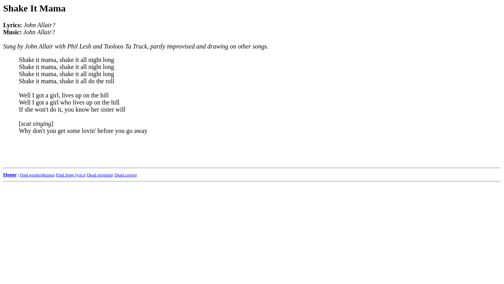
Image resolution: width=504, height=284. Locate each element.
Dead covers (125, 174)
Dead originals (100, 174)
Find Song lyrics (70, 174)
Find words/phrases (37, 174)
